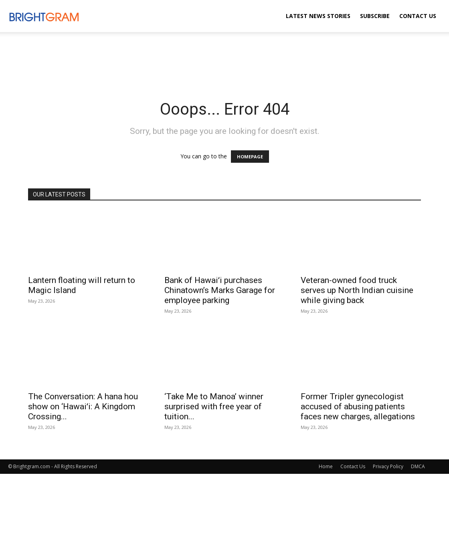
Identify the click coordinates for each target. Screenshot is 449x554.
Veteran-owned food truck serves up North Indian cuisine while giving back (357, 290)
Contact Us (417, 16)
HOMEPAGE (250, 157)
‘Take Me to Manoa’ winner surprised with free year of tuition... (213, 406)
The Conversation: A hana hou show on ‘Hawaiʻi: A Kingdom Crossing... (83, 406)
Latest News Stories (318, 16)
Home (326, 466)
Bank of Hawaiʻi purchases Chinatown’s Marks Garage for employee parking (219, 290)
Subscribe (375, 16)
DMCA (418, 466)
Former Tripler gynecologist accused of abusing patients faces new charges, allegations (358, 406)
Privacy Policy (388, 466)
